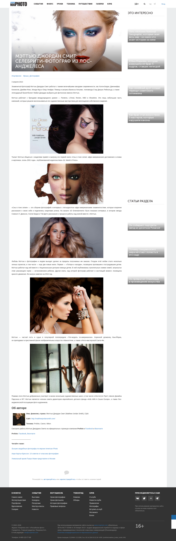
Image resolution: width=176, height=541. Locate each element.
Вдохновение (17, 506)
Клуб (109, 4)
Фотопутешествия (19, 500)
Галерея (100, 4)
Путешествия (85, 4)
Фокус (50, 4)
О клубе (92, 497)
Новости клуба (95, 500)
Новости (35, 509)
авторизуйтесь (50, 479)
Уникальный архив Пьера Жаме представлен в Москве (33, 459)
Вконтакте (99, 429)
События (38, 4)
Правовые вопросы (57, 506)
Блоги (91, 515)
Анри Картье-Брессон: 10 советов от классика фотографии (35, 454)
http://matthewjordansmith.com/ (43, 419)
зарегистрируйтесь (68, 479)
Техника (71, 4)
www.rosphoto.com (149, 508)
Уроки (60, 4)
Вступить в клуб (95, 509)
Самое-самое (17, 497)
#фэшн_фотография (31, 76)
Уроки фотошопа (56, 500)
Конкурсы (35, 500)
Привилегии (94, 503)
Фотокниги (93, 512)
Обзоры (76, 500)
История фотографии (58, 503)
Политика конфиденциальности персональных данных (78, 532)
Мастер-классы (38, 506)
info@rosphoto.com (31, 532)
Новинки (76, 497)
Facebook (89, 429)
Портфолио (16, 503)
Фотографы (94, 506)
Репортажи (36, 503)
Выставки (35, 497)
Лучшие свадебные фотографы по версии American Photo (35, 449)
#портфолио (16, 76)
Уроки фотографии (57, 497)
